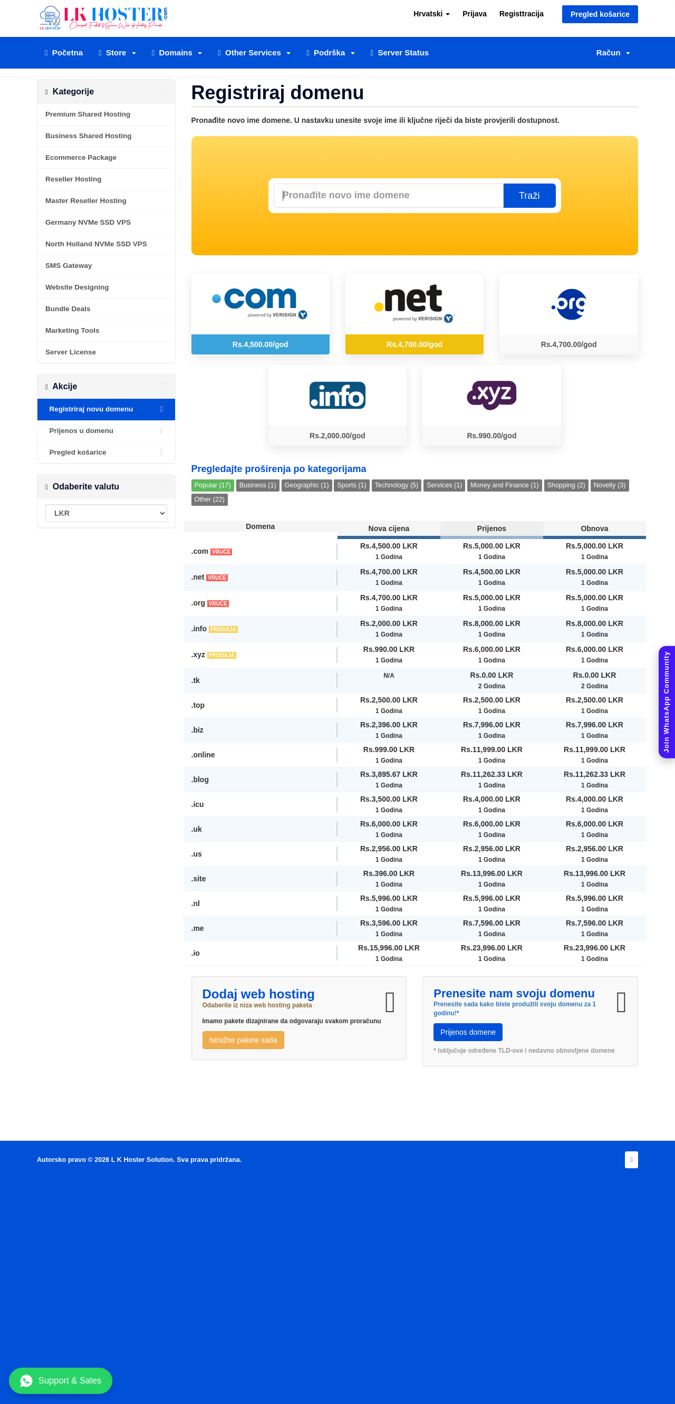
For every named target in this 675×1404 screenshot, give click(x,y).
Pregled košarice (600, 14)
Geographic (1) (307, 485)
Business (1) (257, 485)
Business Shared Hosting (88, 136)
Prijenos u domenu (106, 431)
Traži (529, 195)
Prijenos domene (468, 1032)
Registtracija (521, 13)
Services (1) (444, 485)
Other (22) (210, 499)
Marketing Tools (72, 330)
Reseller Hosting (73, 179)
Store (117, 52)
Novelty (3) (610, 485)
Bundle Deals (68, 309)
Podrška (330, 52)
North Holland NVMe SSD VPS (96, 244)
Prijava (474, 13)
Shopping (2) (566, 485)
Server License (70, 352)
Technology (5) (397, 485)
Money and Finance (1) (504, 485)
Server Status (400, 52)
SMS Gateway (68, 266)
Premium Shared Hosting (87, 114)
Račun (613, 52)
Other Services (254, 52)
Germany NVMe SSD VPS (88, 222)
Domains (177, 52)
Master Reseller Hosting (86, 201)
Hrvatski (431, 13)
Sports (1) (351, 485)
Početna (64, 52)
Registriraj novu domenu (106, 409)
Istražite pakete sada (243, 1040)
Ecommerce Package (81, 157)
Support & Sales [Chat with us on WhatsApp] (60, 1381)
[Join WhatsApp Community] (667, 702)
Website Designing (77, 287)
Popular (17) (213, 485)
